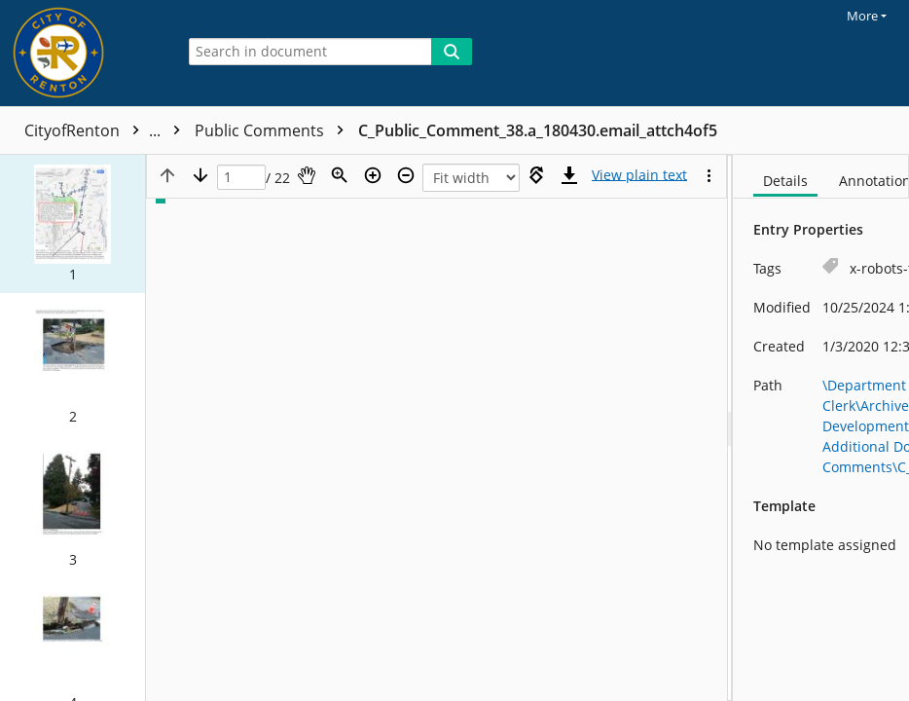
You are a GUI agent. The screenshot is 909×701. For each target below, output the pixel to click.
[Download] (569, 175)
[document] (821, 428)
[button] (72, 224)
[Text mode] (639, 175)
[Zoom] (339, 175)
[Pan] (306, 175)
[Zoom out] (405, 175)
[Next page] (200, 175)
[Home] (83, 53)
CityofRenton (107, 130)
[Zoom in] (372, 175)
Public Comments (274, 130)
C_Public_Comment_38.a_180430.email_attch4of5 (537, 130)
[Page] (241, 178)
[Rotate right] (536, 175)
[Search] (451, 51)
